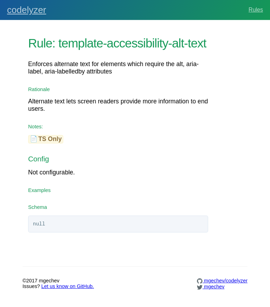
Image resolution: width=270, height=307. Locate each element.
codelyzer (26, 10)
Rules (256, 10)
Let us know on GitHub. (67, 286)
